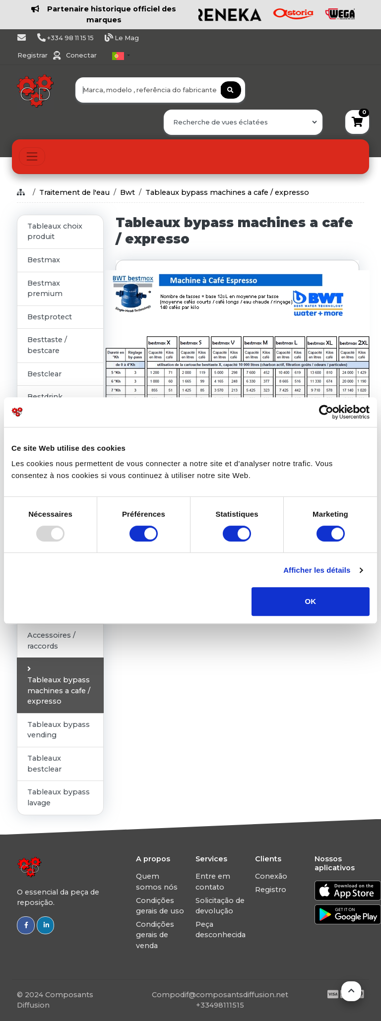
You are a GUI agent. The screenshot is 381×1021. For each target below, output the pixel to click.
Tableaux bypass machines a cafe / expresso (227, 192)
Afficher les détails (316, 570)
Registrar (33, 55)
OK (311, 601)
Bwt (127, 192)
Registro (270, 889)
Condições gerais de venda (155, 935)
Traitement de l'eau (74, 192)
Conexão (271, 876)
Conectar (81, 55)
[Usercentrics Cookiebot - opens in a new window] (326, 412)
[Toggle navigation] (32, 156)
